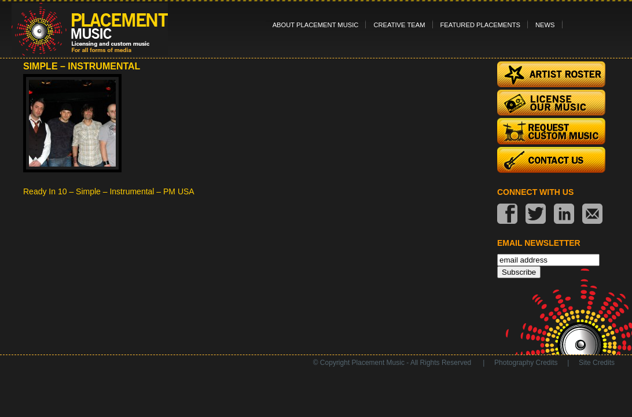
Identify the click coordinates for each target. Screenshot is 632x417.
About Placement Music (316, 24)
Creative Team (399, 24)
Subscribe (519, 272)
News (545, 24)
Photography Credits (525, 363)
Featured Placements (480, 24)
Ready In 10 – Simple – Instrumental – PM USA (108, 191)
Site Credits (597, 363)
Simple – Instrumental (81, 66)
